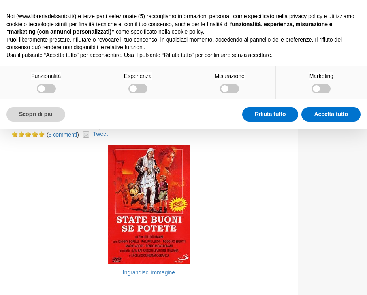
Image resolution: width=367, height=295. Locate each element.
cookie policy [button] (187, 32)
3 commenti (63, 134)
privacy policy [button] (305, 16)
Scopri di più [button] (36, 114)
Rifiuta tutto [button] (270, 114)
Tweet (100, 134)
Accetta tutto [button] (331, 114)
